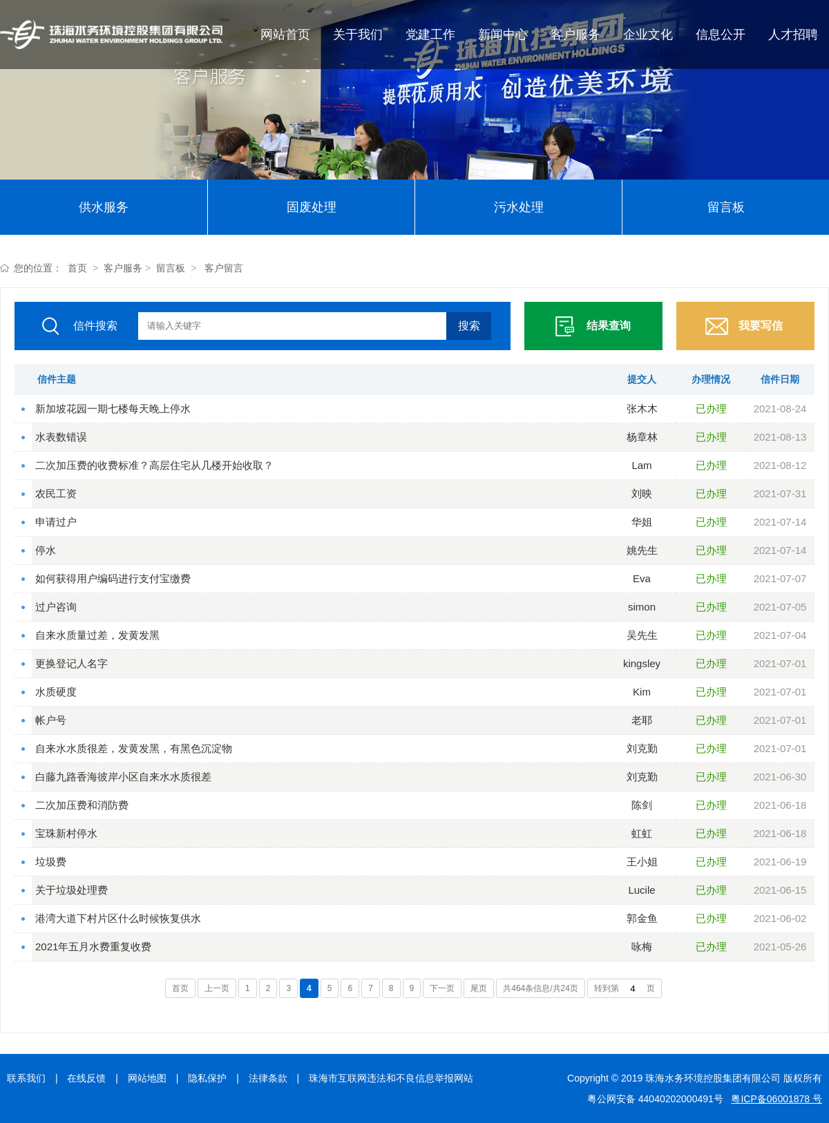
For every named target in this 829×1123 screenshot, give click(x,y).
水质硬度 (56, 692)
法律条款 (268, 1078)
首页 (77, 267)
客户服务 (575, 34)
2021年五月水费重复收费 (93, 946)
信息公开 (720, 34)
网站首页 (285, 34)
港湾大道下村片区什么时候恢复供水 (118, 918)
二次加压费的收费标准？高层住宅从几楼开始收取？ (154, 465)
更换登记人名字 (71, 663)
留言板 (726, 207)
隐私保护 (207, 1078)
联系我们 (26, 1078)
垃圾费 (50, 861)
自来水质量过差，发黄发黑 (97, 635)
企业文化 (648, 34)
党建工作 (430, 34)
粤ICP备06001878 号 (776, 1098)
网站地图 (147, 1078)
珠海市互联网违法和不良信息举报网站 (391, 1078)
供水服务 (103, 207)
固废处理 (311, 207)
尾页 (478, 988)
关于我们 (358, 34)
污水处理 (519, 207)
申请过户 (56, 522)
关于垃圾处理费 (71, 890)
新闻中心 (503, 34)
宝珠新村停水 (66, 833)
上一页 (216, 988)
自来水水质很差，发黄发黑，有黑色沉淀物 (133, 748)
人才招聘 (793, 34)
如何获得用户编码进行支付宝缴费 (113, 578)
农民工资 (56, 493)
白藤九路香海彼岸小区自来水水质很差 (123, 777)
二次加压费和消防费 (81, 805)
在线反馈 (86, 1078)
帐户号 (50, 720)
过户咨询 (56, 607)
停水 (45, 550)
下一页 (442, 988)
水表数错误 (61, 437)
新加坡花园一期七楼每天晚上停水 (113, 408)
